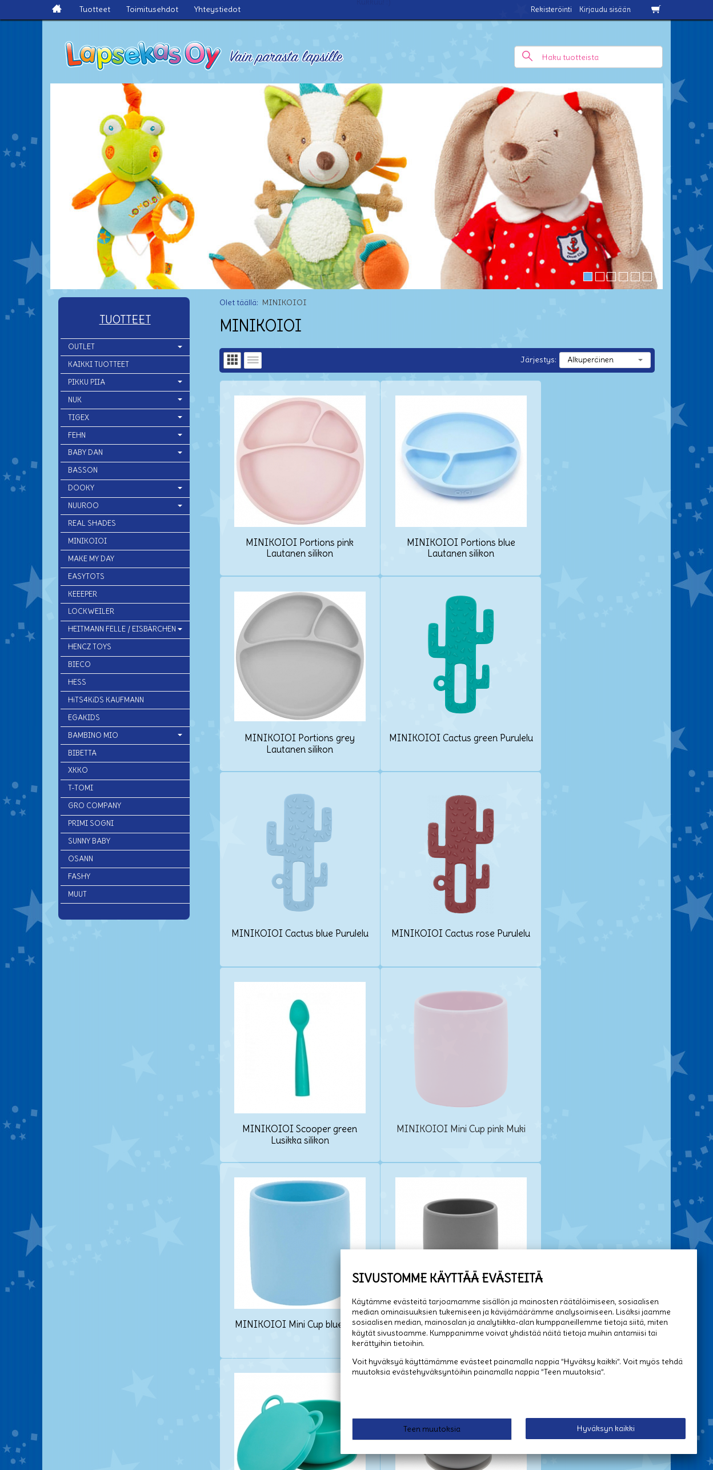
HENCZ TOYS (89, 647)
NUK (75, 400)
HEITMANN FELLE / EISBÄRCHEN (122, 629)
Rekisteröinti (551, 9)
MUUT (77, 894)
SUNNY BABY (89, 841)
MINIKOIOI (87, 541)
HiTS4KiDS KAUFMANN (106, 700)
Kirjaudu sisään (605, 9)
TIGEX (78, 417)
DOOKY (81, 488)
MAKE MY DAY (91, 559)
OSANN (80, 859)
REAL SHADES (92, 523)
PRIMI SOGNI (91, 823)
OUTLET (81, 346)
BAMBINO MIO (93, 735)
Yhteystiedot (217, 9)
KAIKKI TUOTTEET (98, 364)
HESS (77, 682)
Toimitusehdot (152, 9)
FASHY (79, 876)
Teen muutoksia (431, 1431)
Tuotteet (94, 9)
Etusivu (21, 1352)
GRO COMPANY (94, 805)
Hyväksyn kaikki (606, 1430)
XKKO (78, 770)
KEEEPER (82, 594)
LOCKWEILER (91, 611)
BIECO (79, 664)
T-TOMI (80, 788)
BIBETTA (82, 753)
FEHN (77, 435)
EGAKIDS (84, 717)
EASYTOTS (86, 576)
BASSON (83, 470)
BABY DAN (85, 452)
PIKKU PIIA (86, 382)
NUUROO (83, 505)
